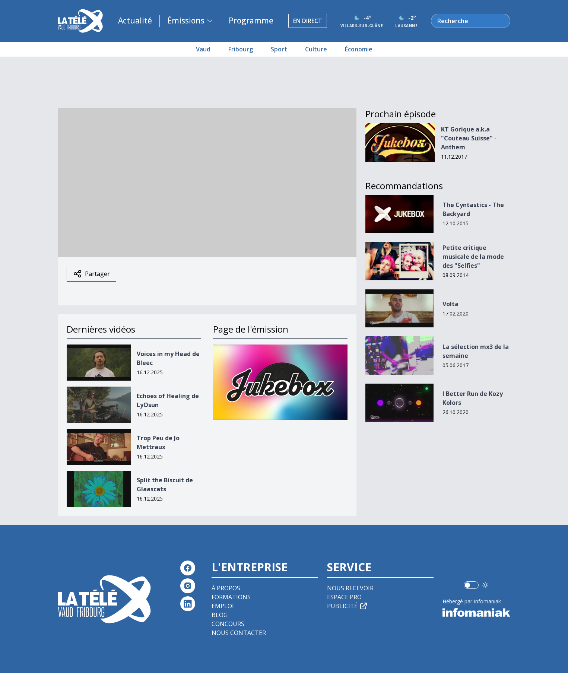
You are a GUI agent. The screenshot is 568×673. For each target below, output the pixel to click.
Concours (228, 624)
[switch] (471, 585)
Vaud (203, 49)
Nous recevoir (350, 588)
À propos (226, 588)
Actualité (135, 20)
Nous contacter (239, 633)
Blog (220, 615)
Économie (358, 49)
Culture (316, 49)
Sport (279, 49)
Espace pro (344, 597)
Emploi (223, 606)
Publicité (347, 605)
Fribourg (240, 49)
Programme (251, 20)
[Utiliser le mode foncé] (485, 585)
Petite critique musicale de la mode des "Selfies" (473, 257)
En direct (307, 21)
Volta (450, 304)
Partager (91, 273)
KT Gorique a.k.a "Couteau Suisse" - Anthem (468, 138)
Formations (231, 597)
